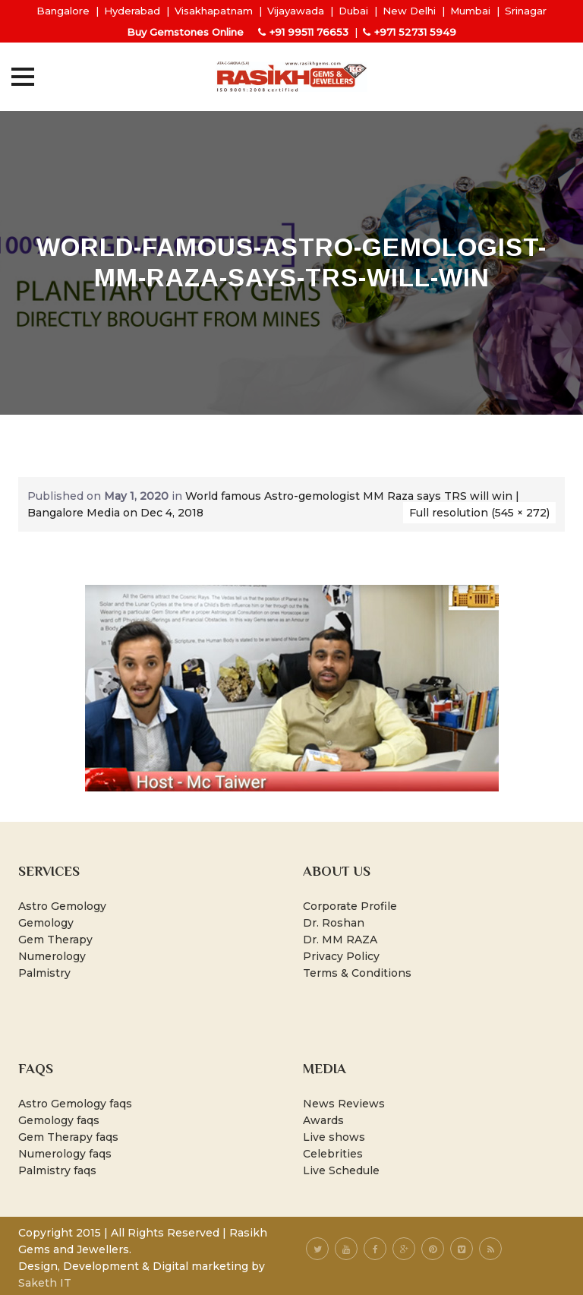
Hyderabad (132, 11)
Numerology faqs (65, 1154)
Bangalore (63, 11)
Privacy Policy (341, 956)
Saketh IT (44, 1283)
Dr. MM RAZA (340, 939)
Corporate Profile (350, 906)
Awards (323, 1120)
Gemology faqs (58, 1120)
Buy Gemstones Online (185, 32)
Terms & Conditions (357, 973)
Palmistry (44, 973)
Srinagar (526, 11)
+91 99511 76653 (308, 32)
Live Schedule (341, 1170)
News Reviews (344, 1103)
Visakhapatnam (214, 11)
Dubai (353, 11)
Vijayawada (295, 11)
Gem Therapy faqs (68, 1137)
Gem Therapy (55, 939)
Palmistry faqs (57, 1170)
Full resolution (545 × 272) (479, 513)
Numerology (52, 956)
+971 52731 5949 (415, 32)
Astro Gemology (62, 906)
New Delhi (409, 11)
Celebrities (333, 1154)
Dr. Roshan (333, 923)
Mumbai (470, 11)
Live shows (334, 1137)
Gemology (46, 923)
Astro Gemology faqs (75, 1103)
